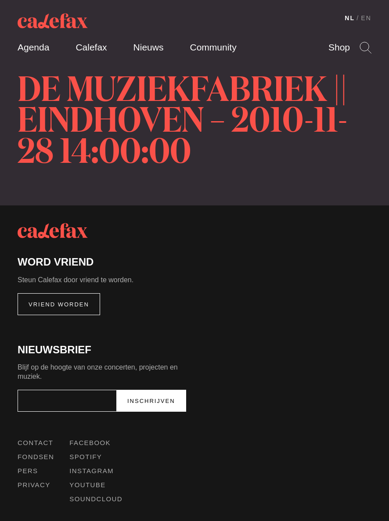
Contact (35, 442)
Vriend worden (59, 304)
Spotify (85, 456)
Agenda (33, 47)
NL (350, 18)
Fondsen (36, 456)
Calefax (91, 47)
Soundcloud (95, 499)
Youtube (87, 485)
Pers (28, 470)
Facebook (90, 442)
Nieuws (148, 47)
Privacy (34, 485)
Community (213, 47)
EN (366, 18)
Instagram (91, 470)
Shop (339, 47)
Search (365, 48)
